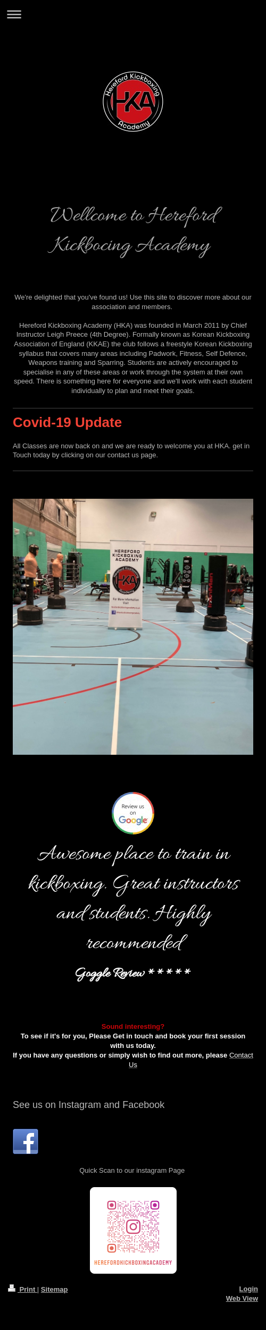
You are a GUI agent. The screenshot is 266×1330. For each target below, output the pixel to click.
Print (22, 1289)
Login (248, 1289)
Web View (242, 1298)
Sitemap (54, 1289)
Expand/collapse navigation (133, 14)
